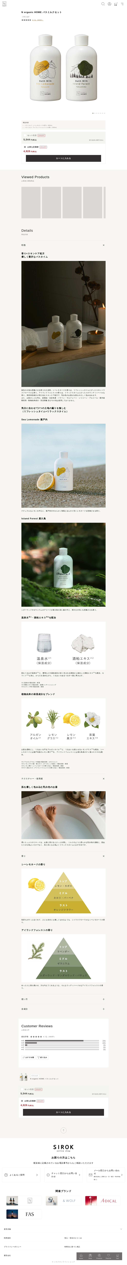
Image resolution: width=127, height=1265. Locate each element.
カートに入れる (63, 158)
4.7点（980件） (38, 20)
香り (23, 856)
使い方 (24, 999)
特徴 (23, 245)
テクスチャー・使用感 (32, 779)
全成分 (24, 1009)
